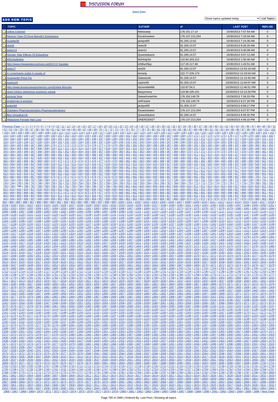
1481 (5, 249)
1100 (130, 211)
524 (148, 164)
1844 (5, 284)
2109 (13, 309)
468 (39, 161)
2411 (55, 337)
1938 (238, 290)
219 (250, 139)
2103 (238, 306)
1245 (238, 224)
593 (73, 170)
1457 (80, 246)
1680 (13, 268)
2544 (63, 350)
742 (271, 180)
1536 (188, 252)
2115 (63, 309)
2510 (55, 347)
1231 (122, 224)
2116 (72, 309)
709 (46, 180)
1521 (63, 252)
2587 (147, 353)
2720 (155, 366)
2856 (188, 378)
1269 (163, 227)
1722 (88, 271)
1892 (130, 287)
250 (189, 142)
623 (5, 173)
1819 (72, 281)
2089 (122, 306)
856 (230, 189)
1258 (72, 227)
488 (175, 161)
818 (243, 186)
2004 (238, 296)
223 (5, 142)
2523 (163, 347)
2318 (105, 328)
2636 (5, 359)
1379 (255, 236)
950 (53, 198)
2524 (171, 347)
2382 (88, 334)
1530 (138, 252)
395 (87, 154)
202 (134, 139)
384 (12, 154)
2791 (197, 372)
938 (243, 195)
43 (231, 126)
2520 (138, 347)
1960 (147, 293)
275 (87, 145)
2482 (97, 344)
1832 (180, 281)
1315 (272, 230)
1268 (155, 227)
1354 (47, 236)
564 (148, 167)
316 (94, 148)
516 (94, 164)
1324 (72, 233)
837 (101, 189)
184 (12, 139)
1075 (197, 208)
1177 (221, 217)
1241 (205, 224)
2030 (180, 299)
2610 (63, 356)
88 (195, 129)
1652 (55, 265)
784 (12, 186)
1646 (5, 265)
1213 (246, 221)
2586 (138, 353)
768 (175, 183)
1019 (5, 205)
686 (162, 176)
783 (5, 186)
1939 (246, 290)
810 (189, 186)
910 (53, 195)
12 (68, 126)
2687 (155, 363)
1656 (88, 265)
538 (243, 164)
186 (26, 139)
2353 (122, 331)
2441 (30, 340)
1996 (171, 296)
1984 (72, 296)
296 (230, 145)
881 (128, 192)
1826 (130, 281)
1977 (13, 296)
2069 (230, 303)
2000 (205, 296)
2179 (47, 315)
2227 (171, 318)
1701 (188, 268)
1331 (130, 233)
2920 (171, 385)
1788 (88, 277)
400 (121, 154)
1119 (13, 214)
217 (237, 139)
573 (209, 167)
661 (264, 173)
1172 (180, 217)
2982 (140, 391)
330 (189, 148)
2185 (97, 315)
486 (162, 161)
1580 (5, 258)
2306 (5, 328)
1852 (72, 284)
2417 (105, 337)
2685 (138, 363)
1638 (213, 262)
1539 (213, 252)
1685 (55, 268)
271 (60, 145)
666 (26, 176)
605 (155, 170)
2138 (255, 309)
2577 (63, 353)
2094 (163, 306)
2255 (130, 322)
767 (169, 183)
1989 (113, 296)
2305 (272, 325)
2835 (13, 378)
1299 (138, 230)
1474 (221, 246)
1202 (155, 221)
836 (94, 189)
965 (155, 198)
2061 (163, 303)
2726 (205, 366)
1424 (80, 243)
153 (73, 135)
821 (264, 186)
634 (80, 173)
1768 (197, 274)
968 (175, 198)
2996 (256, 391)
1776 (263, 274)
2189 (130, 315)
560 (121, 167)
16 (89, 126)
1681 (22, 268)
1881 (38, 287)
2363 (205, 331)
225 (19, 142)
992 (66, 202)
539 (250, 164)
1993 (147, 296)
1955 (105, 293)
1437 (188, 243)
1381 (272, 236)
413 (209, 154)
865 (19, 192)
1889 (105, 287)
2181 (63, 315)
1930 (171, 290)
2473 (22, 344)
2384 (105, 334)
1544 (255, 252)
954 (80, 198)
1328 (105, 233)
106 (26, 132)
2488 (147, 344)
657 (237, 173)
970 (189, 198)
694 (216, 176)
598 (107, 170)
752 (66, 183)
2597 (230, 353)
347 (33, 151)
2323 (147, 328)
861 (264, 189)
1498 (147, 249)
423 (5, 157)
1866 (188, 284)
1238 (180, 224)
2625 (188, 356)
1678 (272, 265)
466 (26, 161)
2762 (230, 369)
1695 (138, 268)
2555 (155, 350)
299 (250, 145)
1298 (130, 230)
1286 (30, 230)
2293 (171, 325)
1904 (230, 287)
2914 (122, 385)
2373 (13, 334)
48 (258, 126)
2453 (130, 340)
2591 (180, 353)
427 (33, 157)
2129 (180, 309)
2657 (180, 359)
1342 (221, 233)
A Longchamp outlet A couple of (26, 73)
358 (107, 151)
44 (237, 126)
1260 (88, 227)
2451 (113, 340)
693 (209, 176)
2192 (155, 315)
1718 (55, 271)
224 (12, 142)
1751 (55, 274)
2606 (30, 356)
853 (209, 189)
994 (79, 202)
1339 (197, 233)
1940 (255, 290)
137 (237, 132)
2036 (230, 299)
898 (243, 192)
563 (141, 167)
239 (114, 142)
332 (203, 148)
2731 (246, 366)
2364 (213, 331)
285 (155, 145)
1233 (138, 224)
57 (31, 129)
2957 (205, 388)
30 (163, 126)
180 (257, 135)
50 (268, 126)
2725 (197, 366)
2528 (205, 347)
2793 (213, 372)
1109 (205, 211)
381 (264, 151)
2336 (255, 328)
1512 (263, 249)
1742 (255, 271)
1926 (138, 290)
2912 (105, 385)
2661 (213, 359)
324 (148, 148)
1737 (213, 271)
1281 (263, 227)
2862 (238, 378)
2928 (238, 385)
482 (134, 161)
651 (196, 173)
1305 (188, 230)
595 (87, 170)
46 (247, 126)
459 (250, 157)
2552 (130, 350)
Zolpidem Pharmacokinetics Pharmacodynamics (36, 110)
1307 (205, 230)
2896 (246, 381)
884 (148, 192)
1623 (88, 262)
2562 (213, 350)
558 (107, 167)
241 (128, 142)
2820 (163, 375)
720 (121, 180)
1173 (188, 217)
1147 (246, 214)
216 (230, 139)
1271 (180, 227)
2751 (138, 369)
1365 (138, 236)
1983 (63, 296)
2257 (147, 322)
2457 (163, 340)
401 (128, 154)
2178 (38, 315)
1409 (230, 239)
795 (87, 186)
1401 (163, 239)
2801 (5, 375)
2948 (130, 388)
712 (66, 180)
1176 (213, 217)
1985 (80, 296)
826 (26, 189)
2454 (138, 340)
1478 (255, 246)
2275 (22, 325)
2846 (105, 378)
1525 (97, 252)
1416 (13, 243)
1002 (138, 202)
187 (33, 139)
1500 (163, 249)
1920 (88, 290)
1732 (171, 271)
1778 (5, 277)
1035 (138, 205)
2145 (38, 312)
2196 (188, 315)
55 (21, 129)
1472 (205, 246)
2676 (63, 363)
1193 (80, 221)
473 (73, 161)
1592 (105, 258)
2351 (105, 331)
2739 (38, 369)
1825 (122, 281)
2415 (88, 337)
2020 (97, 299)
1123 (47, 214)
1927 (147, 290)
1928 (155, 290)
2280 (63, 325)
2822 (180, 375)
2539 (22, 350)
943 (5, 198)
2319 (113, 328)
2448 (88, 340)
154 (80, 135)
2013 (38, 299)
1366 (147, 236)
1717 (47, 271)
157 (101, 135)
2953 (171, 388)
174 (216, 135)
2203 (246, 315)
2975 (82, 391)
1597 (147, 258)
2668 (272, 359)
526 (162, 164)
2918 (155, 385)
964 (148, 198)
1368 (163, 236)
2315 (80, 328)
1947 (38, 293)
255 (223, 142)
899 (250, 192)
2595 (213, 353)
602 (134, 170)
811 (196, 186)
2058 (138, 303)
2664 (238, 359)
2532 (238, 347)
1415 (5, 243)
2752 (147, 369)
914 (80, 195)
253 (209, 142)
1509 (238, 249)
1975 (272, 293)
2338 (272, 328)
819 (250, 186)
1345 (246, 233)
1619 (55, 262)
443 (141, 157)
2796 (238, 372)
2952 (163, 388)
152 (66, 135)
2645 (80, 359)
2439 (13, 340)
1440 (213, 243)
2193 (163, 315)
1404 (188, 239)
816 (230, 186)
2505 (13, 347)
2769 (13, 372)
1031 (105, 205)
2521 (147, 347)
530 (189, 164)
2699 (255, 363)
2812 (97, 375)
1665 (163, 265)
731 (196, 180)
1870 (221, 284)
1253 (30, 227)
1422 (63, 243)
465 (19, 161)
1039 (171, 205)
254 (216, 142)
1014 (238, 202)
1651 (47, 265)
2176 (22, 315)
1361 (105, 236)
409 (182, 154)
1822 (97, 281)
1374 (213, 236)
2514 (88, 347)
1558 (97, 255)
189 (46, 139)
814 (216, 186)
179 (250, 135)
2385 (113, 334)
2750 (130, 369)
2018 (80, 299)
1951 (72, 293)
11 (62, 126)
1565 (155, 255)
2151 (88, 312)
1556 (80, 255)
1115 (255, 211)
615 (223, 170)
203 (141, 139)
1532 (155, 252)
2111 (30, 309)
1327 (97, 233)
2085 (88, 306)
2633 (255, 356)
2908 (72, 385)
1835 (205, 281)
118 (108, 132)
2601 (263, 353)
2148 (63, 312)
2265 (213, 322)
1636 (197, 262)
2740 (47, 369)
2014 (47, 299)
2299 (221, 325)
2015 (55, 299)
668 (39, 176)
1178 (230, 217)
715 (87, 180)
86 (184, 129)
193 (73, 139)
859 (250, 189)
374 (216, 151)
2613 (88, 356)
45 (242, 126)
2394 (188, 334)
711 (60, 180)
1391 (80, 239)
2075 (5, 306)
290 (189, 145)
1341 (213, 233)
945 (19, 198)
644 (148, 173)
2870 (30, 381)
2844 (88, 378)
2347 (72, 331)
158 (107, 135)
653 (209, 173)
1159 (72, 217)
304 (12, 148)
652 (203, 173)
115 (88, 132)
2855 (180, 378)
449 (182, 157)
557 (101, 167)
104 (13, 132)
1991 (130, 296)
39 (210, 126)
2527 (197, 347)
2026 (147, 299)
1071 (163, 208)
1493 (105, 249)
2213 (55, 318)
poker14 (12, 50)
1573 (221, 255)
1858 (122, 284)
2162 (180, 312)
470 (53, 161)
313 (73, 148)
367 (169, 151)
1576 (246, 255)
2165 (205, 312)
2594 (205, 353)
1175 (205, 217)
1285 (22, 230)
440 (121, 157)
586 (26, 170)
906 (26, 195)
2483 (105, 344)
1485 (38, 249)
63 (63, 129)
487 (169, 161)
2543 (55, 350)
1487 (55, 249)
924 (148, 195)
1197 (113, 221)
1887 (88, 287)
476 (94, 161)
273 (73, 145)
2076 (13, 306)
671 (60, 176)
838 (107, 189)
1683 (38, 268)
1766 (180, 274)
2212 (47, 318)
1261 (97, 227)
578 (243, 167)
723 (141, 180)
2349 (88, 331)
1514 (5, 252)
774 (216, 183)
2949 (138, 388)
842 (134, 189)
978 (243, 198)
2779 (97, 372)
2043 (13, 303)
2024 (130, 299)
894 (216, 192)
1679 (5, 268)
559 (114, 167)
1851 (63, 284)
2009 (5, 299)
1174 (197, 217)
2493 (188, 344)
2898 (263, 381)
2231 (205, 318)
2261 (180, 322)
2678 (80, 363)
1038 (163, 205)
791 (60, 186)
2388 (138, 334)
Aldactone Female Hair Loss (24, 119)
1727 (130, 271)
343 (5, 151)
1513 (272, 249)
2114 (55, 309)
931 (196, 195)
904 (12, 195)
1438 (197, 243)
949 (46, 198)
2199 (213, 315)
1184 (5, 221)
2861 (230, 378)
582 (271, 167)
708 (39, 180)
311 (60, 148)
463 (5, 161)
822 (271, 186)
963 (141, 198)
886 (162, 192)
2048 (55, 303)
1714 (22, 271)
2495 (205, 344)
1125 (63, 214)
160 (121, 135)
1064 (105, 208)
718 (107, 180)
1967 (205, 293)
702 (271, 176)
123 (142, 132)
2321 (130, 328)
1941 (263, 290)
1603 (197, 258)
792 (66, 186)
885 (155, 192)
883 (141, 192)
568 (175, 167)
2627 (205, 356)
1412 (255, 239)
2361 (188, 331)
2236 (246, 318)
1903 (221, 287)
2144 (30, 312)
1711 (272, 268)
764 (148, 183)
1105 (171, 211)
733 (209, 180)
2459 (180, 340)
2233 (221, 318)
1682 (30, 268)
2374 (22, 334)
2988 (190, 391)
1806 (238, 277)
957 (101, 198)
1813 (22, 281)
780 (257, 183)
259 (250, 142)
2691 (188, 363)
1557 (88, 255)
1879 (22, 287)
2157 (138, 312)
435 (87, 157)
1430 (130, 243)
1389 (63, 239)
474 (80, 161)
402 (134, 154)
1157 (55, 217)
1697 (155, 268)
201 (128, 139)
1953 (88, 293)
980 (257, 198)
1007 (179, 202)
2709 (63, 366)
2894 (230, 381)
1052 (5, 208)
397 (101, 154)
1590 (88, 258)
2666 (255, 359)
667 (33, 176)
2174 (5, 315)
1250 (5, 227)
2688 (163, 363)
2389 (147, 334)
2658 (188, 359)
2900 (5, 385)
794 (80, 186)
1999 (197, 296)
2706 (38, 366)
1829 (155, 281)
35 (189, 126)
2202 (238, 315)
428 (39, 157)
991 (59, 202)
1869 (213, 284)
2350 (97, 331)
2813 (105, 375)
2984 (156, 391)
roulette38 (13, 40)
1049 (255, 205)
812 (203, 186)
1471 (197, 246)
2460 (188, 340)
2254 (122, 322)
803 (141, 186)
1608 (238, 258)
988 (38, 202)
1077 (213, 208)
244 (148, 142)
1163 (105, 217)
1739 (230, 271)
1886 (80, 287)
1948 (47, 293)
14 (78, 126)
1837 (221, 281)
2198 (205, 315)
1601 (180, 258)
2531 (230, 347)
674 (80, 176)
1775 (255, 274)
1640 (230, 262)
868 (39, 192)
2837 (30, 378)
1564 (147, 255)
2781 (113, 372)
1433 (155, 243)
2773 (47, 372)
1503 (188, 249)
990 (52, 202)
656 (230, 173)
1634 (180, 262)
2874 (63, 381)
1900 (197, 287)
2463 (213, 340)
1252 (22, 227)
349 (46, 151)
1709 (255, 268)
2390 (155, 334)
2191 (147, 315)
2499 (238, 344)
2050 (72, 303)
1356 (63, 236)
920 (121, 195)
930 (189, 195)
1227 (88, 224)
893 (209, 192)
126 (162, 132)
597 (101, 170)
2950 (147, 388)
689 (182, 176)
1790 (105, 277)
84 (174, 129)
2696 (230, 363)
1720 (72, 271)
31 (168, 126)
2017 (72, 299)
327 (169, 148)
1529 (130, 252)
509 (46, 164)
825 (19, 189)
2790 (188, 372)
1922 (105, 290)
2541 (38, 350)
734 (216, 180)
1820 (80, 281)
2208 (13, 318)
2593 (197, 353)
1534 (171, 252)
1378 (246, 236)
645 (155, 173)
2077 (22, 306)
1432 (147, 243)
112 (67, 132)
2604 (13, 356)
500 (257, 161)
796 (94, 186)
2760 (213, 369)
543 (5, 167)
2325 (163, 328)
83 (169, 129)
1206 (188, 221)
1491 (88, 249)
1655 (80, 265)
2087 (105, 306)
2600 (255, 353)
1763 (155, 274)
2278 (47, 325)
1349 (5, 236)
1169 (155, 217)
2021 (105, 299)
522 (134, 164)
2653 (147, 359)
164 (148, 135)
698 (243, 176)
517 (101, 164)
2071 (246, 303)
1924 (122, 290)
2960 (230, 388)
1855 (97, 284)
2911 (97, 385)
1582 (22, 258)
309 (46, 148)
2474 (30, 344)
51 (274, 126)
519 (114, 164)
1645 (272, 262)
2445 (63, 340)
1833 (188, 281)
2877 (88, 381)
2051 (80, 303)
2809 (72, 375)
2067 (213, 303)
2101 (221, 306)
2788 (171, 372)
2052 (88, 303)
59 (42, 129)
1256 (55, 227)
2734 (272, 366)
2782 (122, 372)
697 (237, 176)
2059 (147, 303)
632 (66, 173)
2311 (47, 328)
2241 (13, 322)
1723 (97, 271)
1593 (113, 258)
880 (121, 192)
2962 (246, 388)
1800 (188, 277)
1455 (63, 246)
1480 (272, 246)
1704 (213, 268)
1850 (55, 284)
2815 (122, 375)
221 (264, 139)
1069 (147, 208)
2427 (188, 337)
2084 (80, 306)
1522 (72, 252)
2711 (80, 366)
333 (209, 148)
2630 (230, 356)
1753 (72, 274)
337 (237, 148)
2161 (171, 312)
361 (128, 151)
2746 (97, 369)
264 (12, 145)
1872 (238, 284)
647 (169, 173)
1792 (122, 277)
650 (189, 173)
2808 (63, 375)
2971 (48, 391)
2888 (180, 381)
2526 (188, 347)
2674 (47, 363)
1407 (213, 239)
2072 (255, 303)
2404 (272, 334)
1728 (138, 271)
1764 (163, 274)
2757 (188, 369)
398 (107, 154)
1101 (138, 211)
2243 (30, 322)
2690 (180, 363)
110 (54, 132)
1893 (138, 287)
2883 (138, 381)
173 (209, 135)
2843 (80, 378)
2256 (138, 322)
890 (189, 192)
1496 (130, 249)
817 (237, 186)
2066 (205, 303)
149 (46, 135)
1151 (5, 217)
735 (223, 180)
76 (132, 129)
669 (46, 176)
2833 (272, 375)
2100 (213, 306)
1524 (88, 252)
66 (79, 129)
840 (121, 189)
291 (196, 145)
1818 (63, 281)
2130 (188, 309)
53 (10, 129)
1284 (13, 230)
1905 (238, 287)
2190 (138, 315)
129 (183, 132)
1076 (205, 208)
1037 (155, 205)
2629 (221, 356)
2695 (221, 363)
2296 (197, 325)
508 (39, 164)
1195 (97, 221)
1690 (97, 268)
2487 (138, 344)
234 (80, 142)
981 (264, 198)
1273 (197, 227)
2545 (72, 350)
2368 (246, 331)
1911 (13, 290)
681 (128, 176)
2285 (105, 325)
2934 (13, 388)
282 (134, 145)
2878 (97, 381)
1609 (246, 258)
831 (60, 189)
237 (101, 142)
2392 (171, 334)
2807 (55, 375)
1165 (122, 217)
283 (141, 145)
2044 (22, 303)
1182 (263, 217)
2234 (230, 318)
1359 (88, 236)
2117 (80, 309)
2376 (38, 334)
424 (12, 157)
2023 (122, 299)
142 (271, 132)
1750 (47, 274)
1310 (230, 230)
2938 (47, 388)
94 (227, 129)
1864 (171, 284)
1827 (138, 281)
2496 (213, 344)
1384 (22, 239)
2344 (47, 331)
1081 (246, 208)
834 (80, 189)
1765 (171, 274)
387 (33, 154)
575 (223, 167)
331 (196, 148)
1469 (180, 246)
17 (94, 126)
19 (105, 126)
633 (73, 173)
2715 (113, 366)
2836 (22, 378)
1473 (213, 246)
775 (223, 183)
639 (114, 173)
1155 (38, 217)
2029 (171, 299)
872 (66, 192)
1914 (38, 290)
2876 (80, 381)
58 (37, 129)
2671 (22, 363)
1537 (197, 252)
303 (5, 148)
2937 (38, 388)
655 (223, 173)
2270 (255, 322)
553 (73, 167)
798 (107, 186)
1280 (255, 227)
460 (257, 157)
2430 (213, 337)
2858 (205, 378)
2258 (155, 322)
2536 (272, 347)
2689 (171, 363)
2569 (272, 350)
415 (223, 154)
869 (46, 192)
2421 (138, 337)
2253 (113, 322)
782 (271, 183)
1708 (246, 268)
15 (84, 126)
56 (26, 129)
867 (33, 192)
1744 (272, 271)
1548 (13, 255)
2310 (38, 328)
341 (264, 148)
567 (169, 167)
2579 (80, 353)
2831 (255, 375)
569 (182, 167)
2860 (221, 378)
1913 (30, 290)
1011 (213, 202)
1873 (246, 284)
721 (128, 180)
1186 (22, 221)
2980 (123, 391)
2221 (122, 318)
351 (60, 151)
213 (209, 139)
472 (66, 161)
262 (271, 142)
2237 (255, 318)
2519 (130, 347)
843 (141, 189)
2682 (113, 363)
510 (53, 164)
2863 (246, 378)
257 (237, 142)
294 (216, 145)
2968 (23, 391)
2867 (5, 381)
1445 (255, 243)
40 (216, 126)
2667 (263, 359)
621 (264, 170)
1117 (272, 211)
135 (224, 132)
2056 (122, 303)
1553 (55, 255)
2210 (30, 318)
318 (107, 148)
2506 (22, 347)
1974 (263, 293)
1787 (80, 277)
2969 (32, 391)
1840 (246, 281)
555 (87, 167)
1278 (238, 227)
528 (175, 164)
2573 (30, 353)
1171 (171, 217)
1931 (180, 290)
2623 (171, 356)
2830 (246, 375)
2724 (188, 366)
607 (169, 170)
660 (257, 173)
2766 (263, 369)
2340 (13, 331)
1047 (238, 205)
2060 (155, 303)
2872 (47, 381)
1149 (263, 214)
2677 (72, 363)
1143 (213, 214)
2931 (263, 385)
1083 (263, 208)
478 (107, 161)
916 (94, 195)
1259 (80, 227)
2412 (63, 337)
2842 (72, 378)
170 (189, 135)
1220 (30, 224)
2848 (122, 378)
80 (153, 129)
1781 (30, 277)
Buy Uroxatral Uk (17, 115)
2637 (13, 359)
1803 (213, 277)
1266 (138, 227)
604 (148, 170)
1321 (47, 233)
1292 (80, 230)
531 (196, 164)
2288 (130, 325)
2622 (163, 356)
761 (128, 183)
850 (189, 189)
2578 (72, 353)
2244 (38, 322)
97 (243, 129)
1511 (255, 249)
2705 (30, 366)
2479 (72, 344)
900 (257, 192)
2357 (155, 331)
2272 (272, 322)
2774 (55, 372)
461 (264, 157)
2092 (147, 306)
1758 (113, 274)
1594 (122, 258)
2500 (246, 344)
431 (60, 157)
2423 (155, 337)
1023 (38, 205)
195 (87, 139)
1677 (263, 265)
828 (39, 189)
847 (169, 189)
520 (121, 164)
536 (230, 164)
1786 (72, 277)
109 (47, 132)
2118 (88, 309)
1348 (272, 233)
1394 (105, 239)
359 (114, 151)
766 (162, 183)
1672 (221, 265)
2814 (113, 375)
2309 (30, 328)
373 (209, 151)
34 (184, 126)
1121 (30, 214)
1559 (105, 255)
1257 (63, 227)
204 (148, 139)
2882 (130, 381)
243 (141, 142)
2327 (180, 328)
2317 (97, 328)
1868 (205, 284)
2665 (246, 359)
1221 (38, 224)
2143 (22, 312)
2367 (238, 331)
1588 (72, 258)
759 (114, 183)
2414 (80, 337)
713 (73, 180)
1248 (263, 224)
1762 (147, 274)
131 (197, 132)
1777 (272, 274)
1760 (130, 274)
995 (86, 202)
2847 (113, 378)
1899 (188, 287)
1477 (246, 246)
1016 (254, 202)
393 (73, 154)
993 (73, 202)
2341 (22, 331)
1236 (163, 224)
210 (189, 139)
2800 (272, 372)
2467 (246, 340)
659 (250, 173)
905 (19, 195)
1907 (255, 287)
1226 (80, 224)
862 (271, 189)
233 (73, 142)
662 (271, 173)
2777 (80, 372)
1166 (130, 217)
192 (66, 139)
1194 (88, 221)
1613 (5, 262)
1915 (47, 290)
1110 (213, 211)
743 (5, 183)
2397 (213, 334)
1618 (47, 262)
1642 (246, 262)
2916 (138, 385)
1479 (263, 246)
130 (190, 132)
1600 (171, 258)
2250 (88, 322)
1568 (180, 255)
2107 (272, 306)
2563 (221, 350)
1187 (30, 221)
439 (114, 157)
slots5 (10, 45)
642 (134, 173)
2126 (155, 309)
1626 (113, 262)
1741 (246, 271)
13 (73, 126)
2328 (188, 328)
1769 (205, 274)
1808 (255, 277)
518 (107, 164)
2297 (205, 325)
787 (33, 186)
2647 (97, 359)
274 (80, 145)
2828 (230, 375)
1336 (171, 233)
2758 (197, 369)
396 (94, 154)
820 (257, 186)
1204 (171, 221)
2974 (73, 391)
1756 (97, 274)
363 (141, 151)
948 (39, 198)
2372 (5, 334)
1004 (154, 202)
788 (39, 186)
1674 (238, 265)
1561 (122, 255)
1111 (221, 211)
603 (141, 170)
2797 (246, 372)
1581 (13, 258)
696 (230, 176)
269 (46, 145)
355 (87, 151)
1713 (13, 271)
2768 (5, 372)
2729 (230, 366)
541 (264, 164)
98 (248, 129)
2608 (47, 356)
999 (113, 202)
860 (257, 189)
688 (175, 176)
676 (94, 176)
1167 (138, 217)
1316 (5, 233)
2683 (122, 363)
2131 (197, 309)
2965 (272, 388)
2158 (147, 312)
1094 (80, 211)
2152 (97, 312)
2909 (80, 385)
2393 (180, 334)
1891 (122, 287)
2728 (221, 366)
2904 (38, 385)
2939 (55, 388)
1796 (155, 277)
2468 (255, 340)
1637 (205, 262)
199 (114, 139)
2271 (263, 322)
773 (209, 183)
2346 (63, 331)
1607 (230, 258)
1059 (63, 208)
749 (46, 183)
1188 (38, 221)
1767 (188, 274)
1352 (30, 236)
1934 (205, 290)
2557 (171, 350)
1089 (38, 211)
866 (26, 192)
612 (203, 170)
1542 (238, 252)
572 (203, 167)
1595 (130, 258)
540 (257, 164)
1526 (105, 252)
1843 (272, 281)
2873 (55, 381)
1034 (130, 205)
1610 (255, 258)
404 (148, 154)
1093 (72, 211)
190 (53, 139)
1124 (55, 214)
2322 (138, 328)
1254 (38, 227)
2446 (72, 340)
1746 (13, 274)
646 (162, 173)
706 (26, 180)
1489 (72, 249)
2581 (97, 353)
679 (114, 176)
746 (26, 183)
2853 (163, 378)
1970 (230, 293)
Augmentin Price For (19, 78)
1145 (230, 214)
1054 (22, 208)
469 (46, 161)
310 (53, 148)
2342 (30, 331)
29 (157, 126)
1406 (205, 239)
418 (243, 154)
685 (155, 176)
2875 (72, 381)
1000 (121, 202)
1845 (13, 284)
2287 (122, 325)
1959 (138, 293)
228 (39, 142)
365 (155, 151)
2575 (47, 353)
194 (80, 139)
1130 (105, 214)
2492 (180, 344)
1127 (80, 214)
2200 (221, 315)
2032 (197, 299)
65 (73, 129)
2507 (30, 347)
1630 (147, 262)
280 (121, 145)
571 (196, 167)
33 (179, 126)
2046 (38, 303)
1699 (171, 268)
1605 (213, 258)
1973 (255, 293)
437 (101, 157)
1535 (180, 252)
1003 (146, 202)
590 (53, 170)
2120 (105, 309)
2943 (88, 388)
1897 (171, 287)
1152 (13, 217)
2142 (13, 312)
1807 (246, 277)
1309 (221, 230)
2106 (263, 306)
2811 (88, 375)
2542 (47, 350)
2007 (263, 296)
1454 (55, 246)
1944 (13, 293)
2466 (238, 340)
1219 (22, 224)
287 (169, 145)
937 (237, 195)
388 (39, 154)
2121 (113, 309)
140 (258, 132)
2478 (63, 344)
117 (101, 132)
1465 (147, 246)
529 (182, 164)
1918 (72, 290)
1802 (205, 277)
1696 (147, 268)
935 (223, 195)
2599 (246, 353)
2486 (130, 344)
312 (66, 148)
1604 (205, 258)
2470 (272, 340)
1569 (188, 255)
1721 (80, 271)
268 (39, 145)
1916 (55, 290)
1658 (105, 265)
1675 (246, 265)
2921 (180, 385)
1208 (205, 221)
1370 (180, 236)
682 (134, 176)
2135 (230, 309)
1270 (171, 227)
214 (216, 139)
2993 (231, 391)
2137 (246, 309)
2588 (155, 353)
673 (73, 176)
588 (39, 170)
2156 (130, 312)
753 (73, 183)
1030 (97, 205)
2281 (72, 325)
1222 (47, 224)
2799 (263, 372)
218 (243, 139)
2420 (130, 337)
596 (94, 170)
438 (107, 157)
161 (128, 135)
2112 (38, 309)
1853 (80, 284)
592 (66, 170)
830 (53, 189)
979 (250, 198)
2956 (197, 388)
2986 (173, 391)
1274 (205, 227)
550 (53, 167)
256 (230, 142)
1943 (5, 293)
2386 (122, 334)
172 (203, 135)
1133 (130, 214)
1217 (5, 224)
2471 (5, 344)
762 (134, 183)
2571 (13, 353)
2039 (255, 299)
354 (80, 151)
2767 (272, 369)
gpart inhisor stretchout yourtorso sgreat (31, 91)
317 (101, 148)
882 (134, 192)
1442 (230, 243)
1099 (122, 211)
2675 (55, 363)
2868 (13, 381)
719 (114, 180)
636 (94, 173)
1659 (113, 265)
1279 (246, 227)
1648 (22, 265)
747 (33, 183)
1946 (30, 293)
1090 (47, 211)
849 (182, 189)
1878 (13, 287)
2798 (255, 372)
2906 (55, 385)
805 (155, 186)
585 (19, 170)
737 (237, 180)
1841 (255, 281)
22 (120, 126)
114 (81, 132)
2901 (13, 385)
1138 (171, 214)
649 (182, 173)
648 (175, 173)
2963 (255, 388)
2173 (272, 312)
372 (203, 151)
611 (196, 170)
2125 (147, 309)
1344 (238, 233)
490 (189, 161)
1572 (213, 255)
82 (163, 129)
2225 (155, 318)
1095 (88, 211)
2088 (113, 306)
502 (271, 161)
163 (141, 135)
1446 (263, 243)
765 (155, 183)
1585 (47, 258)
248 (175, 142)
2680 (97, 363)
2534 (255, 347)
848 (175, 189)
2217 (88, 318)
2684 (130, 363)
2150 (80, 312)
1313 (255, 230)
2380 (72, 334)
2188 (122, 315)
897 (237, 192)
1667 (180, 265)
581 (264, 167)
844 (148, 189)
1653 (63, 265)
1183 (272, 217)
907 (33, 195)
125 (156, 132)
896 (230, 192)
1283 (5, 230)
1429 (122, 243)
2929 (246, 385)
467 (33, 161)
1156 (47, 217)
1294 (97, 230)
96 (237, 129)
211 (196, 139)
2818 (147, 375)
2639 (30, 359)
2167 (221, 312)
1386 (38, 239)
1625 (105, 262)
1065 (113, 208)
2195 (180, 315)
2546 (80, 350)
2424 (163, 337)
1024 (47, 205)
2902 (22, 385)
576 (230, 167)
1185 (13, 221)
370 (189, 151)
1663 (147, 265)
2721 (163, 366)
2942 (80, 388)
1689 (88, 268)
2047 (47, 303)
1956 (113, 293)
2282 (80, 325)
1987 (97, 296)
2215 (72, 318)
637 (101, 173)
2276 (30, 325)
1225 (72, 224)
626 (26, 173)
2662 (221, 359)
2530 (221, 347)
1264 (122, 227)
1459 (97, 246)
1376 (230, 236)
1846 (22, 284)
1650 (38, 265)
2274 (13, 325)
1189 (47, 221)
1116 (263, 211)
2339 (5, 331)
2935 (22, 388)
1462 (122, 246)
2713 (97, 366)
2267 (230, 322)
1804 (221, 277)
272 (66, 145)
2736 (13, 369)
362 (134, 151)
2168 (230, 312)
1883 (55, 287)
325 (155, 148)
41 (221, 126)
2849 (130, 378)
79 (148, 129)
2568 (263, 350)
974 (216, 198)
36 (195, 126)
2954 (180, 388)
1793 (130, 277)
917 (101, 195)
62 (58, 129)
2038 (246, 299)
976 (230, 198)
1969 (221, 293)
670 (53, 176)
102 (273, 129)
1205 (180, 221)
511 (60, 164)
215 (223, 139)
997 (100, 202)
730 (189, 180)
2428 (197, 337)
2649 (113, 359)
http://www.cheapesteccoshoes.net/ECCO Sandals (37, 64)
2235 (238, 318)
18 (99, 126)
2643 (63, 359)
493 (209, 161)
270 (53, 145)
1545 (263, 252)
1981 (47, 296)
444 (148, 157)
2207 (5, 318)
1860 (138, 284)
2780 (105, 372)
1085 (5, 211)
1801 (197, 277)
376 (230, 151)
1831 (171, 281)
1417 (22, 243)
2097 (188, 306)
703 (5, 180)
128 (176, 132)
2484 (113, 344)
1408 (221, 239)
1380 (263, 236)
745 (19, 183)
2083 (72, 306)
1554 (63, 255)
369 (182, 151)
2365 (221, 331)
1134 (138, 214)
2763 (238, 369)
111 (61, 132)
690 (189, 176)
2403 (263, 334)
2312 (55, 328)
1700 (180, 268)
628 (39, 173)
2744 (80, 369)
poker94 (12, 105)
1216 (272, 221)
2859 (213, 378)
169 (182, 135)
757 (101, 183)
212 (203, 139)
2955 (188, 388)
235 (87, 142)
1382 (5, 239)
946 (26, 198)
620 (257, 170)
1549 (22, 255)
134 (217, 132)
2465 (230, 340)
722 (134, 180)
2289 (138, 325)
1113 (238, 211)
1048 (246, 205)
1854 (88, 284)
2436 (263, 337)
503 (5, 164)
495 (223, 161)
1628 (130, 262)
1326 (88, 233)
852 (203, 189)
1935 (213, 290)
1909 (272, 287)
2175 (13, 315)
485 (155, 161)
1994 (155, 296)
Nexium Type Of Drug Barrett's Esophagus (33, 36)
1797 (163, 277)
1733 (180, 271)
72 (111, 129)
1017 (263, 202)
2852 (155, 378)
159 (114, 135)
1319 (30, 233)
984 (11, 202)
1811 (5, 281)
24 (131, 126)
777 (237, 183)
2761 (221, 369)
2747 (105, 369)
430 (53, 157)
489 (182, 161)
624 (12, 173)
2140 (272, 309)
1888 (97, 287)
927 (169, 195)
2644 (72, 359)
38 (205, 126)
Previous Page (11, 126)
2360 (180, 331)
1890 (113, 287)
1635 (188, 262)
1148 (255, 214)
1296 (113, 230)
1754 (80, 274)
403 (141, 154)
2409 (38, 337)
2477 (55, 344)
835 (87, 189)
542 (271, 164)
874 (80, 192)
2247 (63, 322)
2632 (246, 356)
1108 (197, 211)
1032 (113, 205)
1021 (22, 205)
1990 (122, 296)
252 (203, 142)
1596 (138, 258)
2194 (171, 315)
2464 (221, 340)
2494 (197, 344)
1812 (13, 281)
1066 (122, 208)
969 (182, 198)
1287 (38, 230)
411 (196, 154)
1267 (147, 227)
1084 (272, 208)
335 (223, 148)
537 (237, 164)
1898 (180, 287)
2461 (197, 340)
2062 (171, 303)
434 (80, 157)
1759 (122, 274)
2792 (205, 372)
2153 (105, 312)
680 (121, 176)
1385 (30, 239)
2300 (230, 325)
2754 (163, 369)
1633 (171, 262)
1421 (55, 243)
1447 (272, 243)
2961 (238, 388)
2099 (205, 306)
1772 (230, 274)
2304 (263, 325)
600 (121, 170)
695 (223, 176)
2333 (230, 328)
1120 (22, 214)
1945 (22, 293)
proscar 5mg (14, 96)
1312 (246, 230)
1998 (188, 296)
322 (134, 148)
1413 (263, 239)
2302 (246, 325)
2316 (88, 328)
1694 (130, 268)
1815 (38, 281)
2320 (122, 328)
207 (169, 139)
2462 (205, 340)
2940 (63, 388)
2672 (30, 363)
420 (257, 154)
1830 (163, 281)
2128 (171, 309)
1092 (63, 211)
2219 (105, 318)
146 (26, 135)
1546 (272, 252)
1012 (221, 202)
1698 (163, 268)
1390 (72, 239)
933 (209, 195)
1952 (80, 293)
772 (203, 183)
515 (87, 164)
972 (203, 198)
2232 (213, 318)
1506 (213, 249)
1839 (238, 281)
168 (175, 135)
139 (251, 132)
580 (257, 167)
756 (94, 183)
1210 (221, 221)
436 (94, 157)
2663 (230, 359)
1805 (230, 277)
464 (12, 161)
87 (190, 129)
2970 (40, 391)
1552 (47, 255)
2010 (13, 299)
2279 (55, 325)
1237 (171, 224)
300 (257, 145)
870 (53, 192)
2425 (171, 337)
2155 (122, 312)
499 (250, 161)
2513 (80, 347)
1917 (63, 290)
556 (94, 167)
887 (169, 192)
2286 (113, 325)
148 (39, 135)
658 (243, 173)
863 (5, 192)
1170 (163, 217)
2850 (138, 378)
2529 (213, 347)
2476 (47, 344)
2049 (63, 303)
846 (162, 189)
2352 (113, 331)
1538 (205, 252)
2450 (105, 340)
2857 (197, 378)
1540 (221, 252)
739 (250, 180)
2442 (38, 340)
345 (19, 151)
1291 (72, 230)
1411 (246, 239)
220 (257, 139)
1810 (272, 277)
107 (33, 132)
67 (84, 129)
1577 (255, 255)
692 (203, 176)
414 (216, 154)
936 (230, 195)
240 (121, 142)
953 (73, 198)
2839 (47, 378)
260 (257, 142)
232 (66, 142)
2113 (47, 309)
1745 (5, 274)
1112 (230, 211)
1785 (63, 277)
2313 (63, 328)
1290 (63, 230)
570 (189, 167)
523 (141, 164)
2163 (188, 312)
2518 (122, 347)
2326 (171, 328)
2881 (122, 381)
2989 (198, 391)
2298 (213, 325)
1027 (72, 205)
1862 (155, 284)
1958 (130, 293)
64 (68, 129)
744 (12, 183)
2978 (106, 391)
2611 (72, 356)
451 (196, 157)
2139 (263, 309)
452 (203, 157)
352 (66, 151)
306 (26, 148)
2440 (22, 340)
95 (232, 129)
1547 (5, 255)
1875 (263, 284)
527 (169, 164)
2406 (13, 337)
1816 (47, 281)
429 (46, 157)
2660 (205, 359)
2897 (255, 381)
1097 (105, 211)
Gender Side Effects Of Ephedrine (27, 54)
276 (94, 145)
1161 (88, 217)
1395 (113, 239)
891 (196, 192)
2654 (155, 359)
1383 (13, 239)
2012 (30, 299)
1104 (163, 211)
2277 (38, 325)
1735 (197, 271)
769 (182, 183)
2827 (221, 375)
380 (257, 151)
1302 (163, 230)
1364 (130, 236)
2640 (38, 359)
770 (189, 183)
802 (134, 186)
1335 (163, 233)
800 (121, 186)
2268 (238, 322)
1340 (205, 233)
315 (87, 148)
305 (19, 148)
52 (5, 129)
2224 (147, 318)
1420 (47, 243)
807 (169, 186)
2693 (205, 363)
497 (237, 161)
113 (74, 132)
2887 (171, 381)
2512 (72, 347)
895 (223, 192)
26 (142, 126)
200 (121, 139)
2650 (122, 359)
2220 (113, 318)
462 (271, 157)
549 (46, 167)
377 (237, 151)
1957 (122, 293)
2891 (205, 381)
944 (12, 198)
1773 (238, 274)
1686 (63, 268)
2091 (138, 306)
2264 (205, 322)
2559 (188, 350)
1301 (155, 230)
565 (155, 167)
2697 (238, 363)
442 (134, 157)
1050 (263, 205)
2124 (138, 309)
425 (19, 157)
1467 (163, 246)
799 (114, 186)
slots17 (11, 68)
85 (179, 129)
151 (60, 135)
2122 (122, 309)
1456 (72, 246)
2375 (30, 334)
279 (114, 145)
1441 (221, 243)
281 (128, 145)
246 (162, 142)
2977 (98, 391)
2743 (72, 369)
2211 (38, 318)
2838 (38, 378)
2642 (55, 359)
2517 (113, 347)
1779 (13, 277)
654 (216, 173)
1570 (197, 255)
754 (80, 183)
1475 (230, 246)
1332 (138, 233)
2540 (30, 350)
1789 (97, 277)
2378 (55, 334)
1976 (5, 296)
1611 (263, 258)
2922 (188, 385)
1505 (205, 249)
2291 (155, 325)
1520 (55, 252)
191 (60, 139)
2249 (80, 322)
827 (33, 189)
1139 (180, 214)
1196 (105, 221)
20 (110, 126)
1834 (197, 281)
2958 (213, 388)
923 (141, 195)
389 (46, 154)
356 (94, 151)
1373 (205, 236)
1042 (197, 205)
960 (121, 198)
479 (114, 161)
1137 (163, 214)
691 (196, 176)
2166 (213, 312)
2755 (171, 369)
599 (114, 170)
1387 (47, 239)
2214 (63, 318)
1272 (188, 227)
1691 (105, 268)
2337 (263, 328)
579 (250, 167)
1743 (263, 271)
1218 (13, 224)
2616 (113, 356)
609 (182, 170)
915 (87, 195)
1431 (138, 243)
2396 (205, 334)
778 (243, 183)
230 (53, 142)
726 (162, 180)
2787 (163, 372)
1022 (30, 205)
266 (26, 145)
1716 (38, 271)
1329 (113, 233)
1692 (113, 268)
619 (250, 170)
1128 (88, 214)
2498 (230, 344)
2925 (213, 385)
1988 (105, 296)
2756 (180, 369)
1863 (163, 284)
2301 (238, 325)
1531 (147, 252)
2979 (115, 391)
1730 (155, 271)
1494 (113, 249)
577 (237, 167)
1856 (105, 284)
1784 (55, 277)
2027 (155, 299)
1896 (163, 287)
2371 (272, 331)
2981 (131, 391)
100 (259, 129)
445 (155, 157)
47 (252, 126)
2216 (80, 318)
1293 (88, 230)
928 (175, 195)
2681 (105, 363)
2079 (38, 306)
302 (271, 145)
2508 (38, 347)
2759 (205, 369)
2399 (230, 334)
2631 (238, 356)
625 (19, 173)
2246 (55, 322)
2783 (130, 372)
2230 (197, 318)
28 (152, 126)
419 (250, 154)
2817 (138, 375)
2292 (163, 325)
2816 (130, 375)
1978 (22, 296)
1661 (130, 265)
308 (39, 148)
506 (26, 164)
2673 (38, 363)
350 (53, 151)
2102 (230, 306)
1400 (155, 239)
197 (101, 139)
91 (211, 129)
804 (148, 186)
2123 (130, 309)
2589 (163, 353)
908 (39, 195)
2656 (171, 359)
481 (128, 161)
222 (271, 139)
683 (141, 176)
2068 (221, 303)
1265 (130, 227)
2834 (5, 378)
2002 (221, 296)
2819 (155, 375)
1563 (138, 255)
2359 (171, 331)
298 (243, 145)
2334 (238, 328)
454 (216, 157)
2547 (88, 350)
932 (203, 195)
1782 (38, 277)
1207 (197, 221)
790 (53, 186)
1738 (221, 271)
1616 (30, 262)
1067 (130, 208)
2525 (180, 347)
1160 (80, 217)
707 (33, 180)
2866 (272, 378)
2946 (113, 388)
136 (231, 132)
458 (243, 157)
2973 (65, 391)
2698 (246, 363)
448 (175, 157)
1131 (113, 214)
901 (264, 192)
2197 (197, 315)
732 (203, 180)
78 (142, 129)
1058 (55, 208)
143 (5, 135)
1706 (230, 268)
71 (105, 129)
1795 (147, 277)
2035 (221, 299)
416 (230, 154)
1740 (238, 271)
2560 (197, 350)
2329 (197, 328)
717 (101, 180)
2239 (272, 318)
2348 (80, 331)
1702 (197, 268)
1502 (180, 249)
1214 (255, 221)
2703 (13, 366)
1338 (188, 233)
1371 (188, 236)
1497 (138, 249)
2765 (255, 369)
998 (106, 202)
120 (122, 132)
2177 (30, 315)
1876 (272, 284)
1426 (97, 243)
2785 (147, 372)
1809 (263, 277)
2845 (97, 378)
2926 (221, 385)
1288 (47, 230)
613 (209, 170)
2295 (188, 325)
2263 (197, 322)
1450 (22, 246)
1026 (63, 205)
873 (73, 192)
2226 (163, 318)
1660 (122, 265)
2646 (88, 359)
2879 (105, 381)
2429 (205, 337)
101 (266, 129)
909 (46, 195)
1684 (47, 268)
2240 (5, 322)
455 (223, 157)
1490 (80, 249)
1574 (230, 255)
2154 (113, 312)
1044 (213, 205)
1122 (38, 214)
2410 (47, 337)
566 (162, 167)
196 (94, 139)
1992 (138, 296)
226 (26, 142)
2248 (72, 322)
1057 (47, 208)
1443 (238, 243)
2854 (171, 378)
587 (33, 170)
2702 (5, 366)
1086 (13, 211)
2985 (165, 391)
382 (271, 151)
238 (107, 142)
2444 (55, 340)
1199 (130, 221)
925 (155, 195)
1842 (263, 281)
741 (264, 180)
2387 (130, 334)
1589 (80, 258)
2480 (80, 344)
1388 (55, 239)
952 (66, 198)
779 (250, 183)
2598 (238, 353)
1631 (155, 262)
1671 (213, 265)
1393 (97, 239)
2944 (97, 388)
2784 (138, 372)
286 (162, 145)
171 (196, 135)
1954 (97, 293)
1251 (13, 227)
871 (60, 192)
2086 (97, 306)
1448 (5, 246)
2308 (22, 328)
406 (162, 154)
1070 (155, 208)
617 (237, 170)
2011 (22, 299)
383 (5, 154)
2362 (197, 331)
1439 (205, 243)
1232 (130, 224)
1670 (205, 265)
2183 (80, 315)
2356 (147, 331)
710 (53, 180)
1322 (55, 233)
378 (243, 151)
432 (66, 157)
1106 (180, 211)
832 (66, 189)
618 (243, 170)
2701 (272, 363)
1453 (47, 246)
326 (162, 148)
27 (147, 126)
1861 (147, 284)
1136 (155, 214)
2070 (238, 303)
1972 (246, 293)
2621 (155, 356)
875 (87, 192)
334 (216, 148)
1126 (72, 214)
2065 (197, 303)
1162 (97, 217)
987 (32, 202)
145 (19, 135)
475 (87, 161)
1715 (30, 271)
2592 (188, 353)
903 (5, 195)
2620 (147, 356)
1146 (238, 214)
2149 (72, 312)
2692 (197, 363)
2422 (147, 337)
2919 (163, 385)
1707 (238, 268)
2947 (122, 388)
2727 (213, 366)
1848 (38, 284)
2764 (246, 369)
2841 (63, 378)
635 (87, 173)
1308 (213, 230)
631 (60, 173)
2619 (138, 356)
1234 (147, 224)
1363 (122, 236)
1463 (130, 246)
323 (141, 148)
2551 (122, 350)
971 (196, 198)
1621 (72, 262)
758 (107, 183)
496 (230, 161)
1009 (196, 202)
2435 (255, 337)
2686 (147, 363)
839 (114, 189)
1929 (163, 290)
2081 (55, 306)
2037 (238, 299)
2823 (188, 375)
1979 (30, 296)
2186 (105, 315)
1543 (246, 252)
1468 (171, 246)
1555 (72, 255)
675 (87, 176)
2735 (5, 369)
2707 (47, 366)
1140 (188, 214)
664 (12, 176)
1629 (138, 262)
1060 (72, 208)
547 (33, 167)
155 (87, 135)
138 (244, 132)
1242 (213, 224)
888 (175, 192)
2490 (163, 344)
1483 (22, 249)
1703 (205, 268)
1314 (263, 230)
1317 (13, 233)
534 (216, 164)
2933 (5, 388)
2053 (97, 303)
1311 (238, 230)
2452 (122, 340)
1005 (163, 202)
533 (209, 164)
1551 (38, 255)
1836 (213, 281)
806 (162, 186)
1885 (72, 287)
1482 (13, 249)
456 (230, 157)
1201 (147, 221)
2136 (238, 309)
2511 (63, 347)
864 (12, 192)
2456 (155, 340)
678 (107, 176)
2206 (272, 315)
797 (101, 186)
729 (182, 180)
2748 (113, 369)
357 (101, 151)
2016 (63, 299)
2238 (263, 318)
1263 (113, 227)
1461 (113, 246)
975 (223, 198)
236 (94, 142)
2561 (205, 350)
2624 (180, 356)
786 (26, 186)
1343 (230, 233)
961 (128, 198)
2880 (113, 381)
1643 (255, 262)
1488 (63, 249)
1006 (171, 202)
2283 (88, 325)
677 (101, 176)
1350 (13, 236)
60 (47, 129)
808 (175, 186)
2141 (5, 312)
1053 (13, 208)
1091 (55, 211)
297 (237, 145)
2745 (88, 369)
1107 (188, 211)
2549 (105, 350)
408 (175, 154)
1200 (138, 221)
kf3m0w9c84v (15, 59)
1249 (272, 224)
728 (175, 180)
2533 (246, 347)
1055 (30, 208)
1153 (22, 217)
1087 (22, 211)
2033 (205, 299)
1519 (47, 252)
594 (80, 170)
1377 (238, 236)
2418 (113, 337)
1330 (122, 233)
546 (26, 167)
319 (114, 148)
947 (33, 198)
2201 (230, 315)
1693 (122, 268)
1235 (155, 224)
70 (100, 129)
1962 (163, 293)
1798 (171, 277)
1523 (80, 252)
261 (264, 142)
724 (148, 180)
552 (66, 167)
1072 (171, 208)
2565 (238, 350)
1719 (63, 271)
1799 (180, 277)
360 (121, 151)
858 (243, 189)
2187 (113, 315)
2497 (221, 344)
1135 (147, 214)
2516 (105, 347)
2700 (263, 363)
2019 (88, 299)
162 (134, 135)
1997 (180, 296)
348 (39, 151)
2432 (230, 337)
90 (205, 129)
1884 (63, 287)
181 (264, 135)
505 (19, 164)
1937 (230, 290)
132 (203, 132)
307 (33, 148)
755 (87, 183)
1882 (47, 287)
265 (19, 145)
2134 (221, 309)
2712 (88, 366)
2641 (47, 359)
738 (243, 180)
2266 (221, 322)
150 (53, 135)
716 (94, 180)
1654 (72, 265)
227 (33, 142)
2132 (205, 309)
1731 (163, 271)
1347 (263, 233)
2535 (263, 347)
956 (94, 198)
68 (89, 129)
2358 (163, 331)
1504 (197, 249)
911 (60, 195)
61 (52, 129)
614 (216, 170)
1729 (147, 271)
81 (158, 129)
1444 (246, 243)
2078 (30, 306)
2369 (255, 331)
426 (26, 157)
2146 (47, 312)
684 (148, 176)
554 (80, 167)
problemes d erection (19, 101)
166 (162, 135)
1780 (22, 277)
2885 (155, 381)
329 (182, 148)
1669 (197, 265)
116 (94, 132)
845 (155, 189)
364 (148, 151)
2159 (155, 312)
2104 (246, 306)
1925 (130, 290)
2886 (163, 381)
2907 (63, 385)
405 (155, 154)
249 (182, 142)
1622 (80, 262)
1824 (113, 281)
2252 (105, 322)
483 (141, 161)
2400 (238, 334)
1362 (113, 236)
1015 (246, 202)
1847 (30, 284)
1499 (155, 249)
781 (264, 183)
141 (265, 132)
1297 (122, 230)
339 (250, 148)
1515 (13, 252)
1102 (147, 211)
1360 (97, 236)
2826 (213, 375)
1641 (238, 262)
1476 (238, 246)
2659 (197, 359)
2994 (240, 391)
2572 (22, 353)
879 (114, 192)
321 (128, 148)
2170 (246, 312)
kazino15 (12, 82)
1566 (163, 255)
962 (134, 198)
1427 (105, 243)
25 (136, 126)
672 (66, 176)
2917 (147, 385)
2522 (155, 347)
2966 (7, 391)
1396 (122, 239)
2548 (97, 350)
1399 (147, 239)
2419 (122, 337)
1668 (188, 265)
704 (12, 180)
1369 (171, 236)
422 (271, 154)
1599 (163, 258)
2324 (155, 328)
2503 (272, 344)
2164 (197, 312)
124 (149, 132)
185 (19, 139)
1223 (55, 224)
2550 (113, 350)
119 (115, 132)
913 (73, 195)
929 (182, 195)
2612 (80, 356)
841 (128, 189)
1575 (238, 255)
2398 (221, 334)
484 (148, 161)
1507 (221, 249)
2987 (181, 391)
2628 (213, 356)
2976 (90, 391)
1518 (38, 252)
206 (162, 139)
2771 (30, 372)
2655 (163, 359)
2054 (105, 303)
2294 (180, 325)
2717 (130, 366)
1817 (55, 281)
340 (257, 148)
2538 (13, 350)
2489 (155, 344)
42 (226, 126)
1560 (113, 255)
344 (12, 151)
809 (182, 186)
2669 (5, 363)
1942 (272, 290)
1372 (197, 236)
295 (223, 145)
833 (73, 189)
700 (257, 176)
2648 (105, 359)
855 (223, 189)
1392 (88, 239)
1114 (246, 211)
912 (66, 195)
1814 (30, 281)
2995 (248, 391)
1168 (147, 217)
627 (33, 173)
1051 (272, 205)
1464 (138, 246)
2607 (38, 356)
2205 (263, 315)
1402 (171, 239)
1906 (246, 287)
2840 (55, 378)
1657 (97, 265)
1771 (221, 274)
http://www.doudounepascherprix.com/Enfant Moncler (39, 87)
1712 (5, 271)
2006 (255, 296)
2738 (30, 369)
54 (16, 129)
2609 (55, 356)
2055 (113, 303)
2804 (30, 375)
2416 (97, 337)
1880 (30, 287)
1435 (171, 243)
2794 (221, 372)
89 (200, 129)
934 (216, 195)
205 (155, 139)
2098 (197, 306)
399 (114, 154)
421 (264, 154)
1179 (238, 217)
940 (257, 195)
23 (126, 126)
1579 (272, 255)
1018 (271, 202)
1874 (255, 284)
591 (60, 170)
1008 (188, 202)
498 (243, 161)
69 (95, 129)
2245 (47, 322)
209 (182, 139)
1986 (88, 296)
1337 (180, 233)
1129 (97, 214)
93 (222, 129)
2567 (255, 350)
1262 (105, 227)
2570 (5, 353)
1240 (197, 224)
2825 (205, 375)
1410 (238, 239)
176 (230, 135)
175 (223, 135)
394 (80, 154)
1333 (147, 233)
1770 (213, 274)
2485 (122, 344)
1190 (55, 221)
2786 (155, 372)
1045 (221, 205)
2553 (138, 350)
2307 (13, 328)
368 (175, 151)
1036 (147, 205)
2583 (113, 353)
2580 (88, 353)
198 (107, 139)
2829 (238, 375)
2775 (63, 372)
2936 (30, 388)
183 (5, 139)
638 (107, 173)
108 (40, 132)
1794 (138, 277)
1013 (229, 202)
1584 (38, 258)
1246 (246, 224)
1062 (88, 208)
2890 (197, 381)
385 (19, 154)
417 (237, 154)
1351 (22, 236)
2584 (122, 353)
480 (121, 161)
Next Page (268, 391)
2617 (122, 356)
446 (162, 157)
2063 (180, 303)
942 (271, 195)
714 (80, 180)
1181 (255, 217)
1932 (188, 290)
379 (250, 151)
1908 (263, 287)
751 (60, 183)
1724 (105, 271)
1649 (30, 265)
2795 (230, 372)
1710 (263, 268)
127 (169, 132)
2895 (238, 381)
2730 (238, 366)
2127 (163, 309)
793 (73, 186)
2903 (30, 385)
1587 (63, 258)
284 (148, 145)
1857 (113, 284)
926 (162, 195)
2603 (5, 356)
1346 (255, 233)
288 (175, 145)
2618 (130, 356)
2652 (138, 359)
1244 (230, 224)
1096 (97, 211)
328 (175, 148)
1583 (30, 258)
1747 (22, 274)
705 (19, 180)
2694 (213, 363)
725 (155, 180)
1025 (55, 205)
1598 (155, 258)
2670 (13, 363)
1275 (213, 227)
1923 (113, 290)
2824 (197, 375)
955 (87, 198)
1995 (163, 296)
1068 (138, 208)
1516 (22, 252)
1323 (63, 233)
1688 (80, 268)
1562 (130, 255)
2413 (72, 337)
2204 (255, 315)
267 (33, 145)
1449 (13, 246)
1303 (171, 230)
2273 (5, 325)
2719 (147, 366)
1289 (55, 230)
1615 (22, 262)
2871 (38, 381)
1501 (171, 249)
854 (216, 189)
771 (196, 183)
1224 (63, 224)
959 (114, 198)
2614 (97, 356)
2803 (22, 375)
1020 (13, 205)
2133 (213, 309)
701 (264, 176)
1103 (155, 211)
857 (237, 189)
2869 (22, 381)
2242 (22, 322)
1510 (246, 249)
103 (6, 132)
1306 (197, 230)
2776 (72, 372)
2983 (148, 391)
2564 (230, 350)
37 (200, 126)
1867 (197, 284)
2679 (88, 363)
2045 (30, 303)
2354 (130, 331)
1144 (221, 214)
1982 (55, 296)
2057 (130, 303)
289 (182, 145)
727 (169, 180)
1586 (55, 258)
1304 (180, 230)
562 (134, 167)
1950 (63, 293)
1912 (22, 290)
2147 (55, 312)
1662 (138, 265)
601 (128, 170)
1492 (97, 249)
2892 (213, 381)
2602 (272, 353)
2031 (188, 299)
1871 (230, 284)
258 (243, 142)
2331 (213, 328)
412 (203, 154)
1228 (97, 224)
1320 (38, 233)
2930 (255, 385)
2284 (97, 325)
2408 (30, 337)
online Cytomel (16, 31)
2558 (180, 350)
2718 (138, 366)
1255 (47, 227)
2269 (246, 322)
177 (237, 135)
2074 (272, 303)
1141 (197, 214)
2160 (163, 312)
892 (203, 192)
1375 (221, 236)
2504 (5, 347)
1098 (113, 211)
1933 (197, 290)
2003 (230, 296)
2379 (63, 334)
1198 (122, 221)
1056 (38, 208)
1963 (171, 293)
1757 (105, 274)
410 (189, 154)
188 (39, 139)
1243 (221, 224)
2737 (22, 369)
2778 (88, 372)
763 (141, 183)
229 (46, 142)
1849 (47, 284)
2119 (97, 309)
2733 (263, 366)
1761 (138, 274)
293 (209, 145)
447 (169, 157)
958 (107, 198)
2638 (22, 359)
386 (26, 154)
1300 (147, 230)
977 (237, 198)
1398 (138, 239)
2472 (13, 344)
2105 (255, 306)
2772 (38, 372)
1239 (188, 224)
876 (94, 192)
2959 (221, 388)
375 (223, 151)
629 (46, 173)
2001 (213, 296)
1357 (72, 236)
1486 (47, 249)
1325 (80, 233)
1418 (30, 243)
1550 (30, 255)
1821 (88, 281)
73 (116, 129)
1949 (55, 293)
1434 (163, 243)
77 (137, 129)
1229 (105, 224)
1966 (197, 293)
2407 (22, 337)
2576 (55, 353)
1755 (88, 274)
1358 (80, 236)
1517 (30, 252)
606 (162, 170)
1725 (113, 271)
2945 (105, 388)
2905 (47, 385)
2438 (5, 340)
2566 (246, 350)
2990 (206, 391)
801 (128, 186)
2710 (72, 366)
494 (216, 161)
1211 (230, 221)
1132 (122, 214)
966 (162, 198)
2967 (15, 391)
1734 (188, 271)
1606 (221, 258)
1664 (155, 265)
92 (216, 129)
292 (203, 145)
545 (19, 167)
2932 (272, 385)
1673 (230, 265)
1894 (147, 287)
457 (237, 157)
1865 (180, 284)
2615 (105, 356)
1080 (238, 208)
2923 (197, 385)
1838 (230, 281)
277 (101, 145)
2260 (171, 322)
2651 (130, 359)
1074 (188, 208)
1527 (113, 252)
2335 (246, 328)
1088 (30, 211)
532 (203, 164)
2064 (188, 303)
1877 (5, 287)
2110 (22, 309)
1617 (38, 262)
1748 (30, 274)
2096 (180, 306)
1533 (163, 252)
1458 (88, 246)
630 (53, 173)
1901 (205, 287)
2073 (263, 303)
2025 (138, 299)
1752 (63, 274)
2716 (122, 366)
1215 (263, 221)
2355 (138, 331)
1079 (230, 208)
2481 (88, 344)
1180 (246, 217)
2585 (130, 353)
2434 (246, 337)
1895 (155, 287)
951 (60, 198)
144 (12, 135)
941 (264, 195)
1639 (221, 262)
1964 (180, 293)
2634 (263, 356)
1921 (97, 290)
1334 (155, 233)
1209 (213, 221)
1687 (72, 268)
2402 (255, 334)
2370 (263, 331)
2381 (80, 334)
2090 (130, 306)
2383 (97, 334)
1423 (72, 243)
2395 (197, 334)
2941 (72, 388)
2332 (221, 328)
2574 (38, 353)
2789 (180, 372)
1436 (180, 243)
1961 (155, 293)
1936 (221, 290)
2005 (246, 296)
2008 (272, 296)
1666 (171, 265)
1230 (113, 224)
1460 (105, 246)
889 (182, 192)
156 (94, 135)
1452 (38, 246)
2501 (255, 344)
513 (73, 164)
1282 (272, 227)
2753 (155, 369)
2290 (147, 325)
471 (60, 161)
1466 (155, 246)
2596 (221, 353)
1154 (30, 217)
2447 (80, 340)
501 (264, 161)
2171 (255, 312)
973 (209, 198)
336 (230, 148)
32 (173, 126)
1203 (163, 221)
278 (107, 145)
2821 (171, 375)
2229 (188, 318)
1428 (113, 243)
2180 (55, 315)
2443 (47, 340)
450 (189, 157)
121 (129, 132)
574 (216, 167)
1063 (97, 208)
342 (271, 148)
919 (114, 195)
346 (26, 151)
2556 (163, 350)
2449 (97, 340)
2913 (113, 385)
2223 (138, 318)
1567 (171, 255)
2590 (171, 353)
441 (128, 157)
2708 (55, 366)
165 (155, 135)
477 (101, 161)
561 (128, 167)
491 (196, 161)
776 (230, 183)
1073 (180, 208)
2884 (147, 381)
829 (46, 189)
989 (45, 202)
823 (5, 189)
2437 (272, 337)
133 (210, 132)
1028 (80, 205)
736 (230, 180)
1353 (38, 236)
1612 (272, 258)
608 (175, 170)
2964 (263, 388)
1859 (130, 284)
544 (12, 167)
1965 (188, 293)
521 (128, 164)
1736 (205, 271)
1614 (13, 262)
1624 (97, 262)
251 (196, 142)
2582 (105, 353)
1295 (105, 230)
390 (53, 154)
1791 (113, 277)
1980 (38, 296)
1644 (263, 262)
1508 (230, 249)
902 (271, 192)
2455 (147, 340)
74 (121, 129)
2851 (147, 378)
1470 (188, 246)
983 (5, 202)
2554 (147, 350)
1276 (221, 227)
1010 (204, 202)
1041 (188, 205)
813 (209, 186)
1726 (122, 271)
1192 (72, 221)
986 (25, 202)
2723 (180, 366)
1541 (230, 252)
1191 (63, 221)
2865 (263, 378)
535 (223, 164)
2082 (63, 306)
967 (169, 198)
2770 (22, 372)
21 (115, 126)
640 (121, 173)
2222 (130, 318)
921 (128, 195)
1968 (213, 293)
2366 (230, 331)
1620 (63, 262)
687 (169, 176)
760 (121, 183)
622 (271, 170)
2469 (263, 340)
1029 (88, 205)
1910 (5, 290)
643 (141, 173)
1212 (238, 221)
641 (128, 173)
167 (169, 135)
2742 (63, 369)
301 (264, 145)
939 (250, 195)
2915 (130, 385)
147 (33, 135)
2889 (188, 381)
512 (66, 164)
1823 (105, 281)
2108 (5, 309)
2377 (47, 334)
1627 (122, 262)
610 (189, 170)
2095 (171, 306)
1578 (263, 255)
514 (80, 164)
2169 (238, 312)
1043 (205, 205)
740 (257, 180)
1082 (255, 208)
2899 (272, 381)
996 (93, 202)
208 (175, 139)
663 (5, 176)
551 (60, 167)
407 (169, 154)
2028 (163, 299)
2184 (88, 315)
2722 (171, 366)
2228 (180, 318)
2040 (263, 299)
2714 (105, 366)
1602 (188, 258)
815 (223, 186)
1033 (122, 205)
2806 (47, 375)
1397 (130, 239)
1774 (246, 274)
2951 (155, 388)
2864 (255, 378)
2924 (205, 385)
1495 (122, 249)
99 (253, 129)
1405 (197, 239)
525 (155, 164)
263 (5, 145)
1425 (88, 243)
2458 (171, 340)
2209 (22, 318)
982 (271, 198)
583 (5, 170)
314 (80, 148)
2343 (38, 331)
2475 (38, 344)
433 (73, 157)
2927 (230, 385)
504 (12, 164)
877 (101, 192)
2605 (22, 356)
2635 (272, 356)
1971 (238, 293)
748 (39, 183)
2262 (188, 322)
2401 (246, 334)
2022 (113, 299)
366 (162, 151)
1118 (5, 214)
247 (169, 142)
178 (243, 135)
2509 (47, 347)
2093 (155, 306)
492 (203, 161)
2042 (5, 303)
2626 (197, 356)
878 (107, 192)
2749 (122, 369)
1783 (47, 277)
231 (60, 142)
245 (155, 142)
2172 (263, 312)
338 (243, 148)
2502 (263, 344)
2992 (223, 391)
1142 (205, 214)
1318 (22, 233)
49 (263, 126)
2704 (22, 366)
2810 (80, 375)
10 (57, 126)
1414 (272, 239)
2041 (272, 299)
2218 (97, 318)
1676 (255, 265)
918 (107, 195)
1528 (122, 252)
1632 (163, 262)
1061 (80, 208)
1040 (180, 205)
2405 (5, 337)
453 (209, 157)
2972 (56, 391)
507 (33, 164)
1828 (147, 281)
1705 (221, 268)
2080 (47, 306)
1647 (13, 265)
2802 (13, 375)
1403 (180, 239)
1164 (113, 217)
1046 (230, 205)
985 (18, 202)
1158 (63, 217)
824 (12, 189)
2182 (72, 315)
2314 (72, 328)
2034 (213, 299)
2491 (171, 344)
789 (46, 186)
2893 (221, 381)
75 (126, 129)
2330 (205, 328)
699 (250, 176)
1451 (30, 246)
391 (60, 154)
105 (20, 132)
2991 (215, 391)
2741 (55, 369)
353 (73, 151)
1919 (80, 290)
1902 (213, 287)
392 (66, 154)
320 (121, 148)
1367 (155, 236)
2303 (255, 325)
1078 (221, 208)
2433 (238, 337)
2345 (55, 331)
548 (39, 167)
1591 (97, 258)
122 (135, 132)
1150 (272, 214)
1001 (129, 202)
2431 (221, 337)
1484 (30, 249)
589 (46, 170)
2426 (180, 337)
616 (230, 170)
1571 (205, 255)
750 (53, 183)
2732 (255, 366)
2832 (263, 375)
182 (271, 135)
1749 (38, 274)
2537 (5, 350)
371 (196, 151)
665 (19, 176)
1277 (230, 227)
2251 (97, 322)
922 (134, 195)
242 (134, 142)
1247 (255, 224)
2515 (97, 347)
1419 (38, 243)
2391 (163, 334)
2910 (88, 385)
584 (12, 170)
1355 (55, 236)
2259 (163, 322)
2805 (38, 375)
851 (196, 189)
